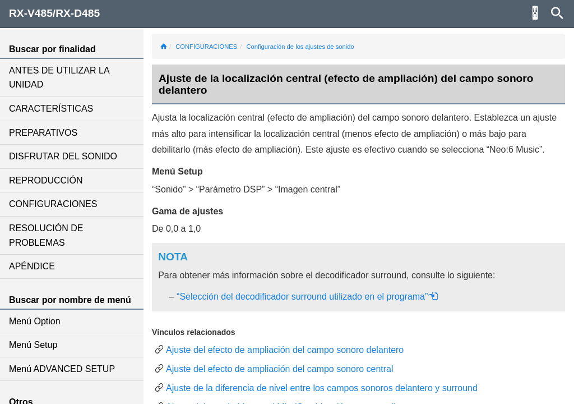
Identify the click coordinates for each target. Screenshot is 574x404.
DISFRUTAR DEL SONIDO (63, 156)
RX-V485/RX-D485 (54, 13)
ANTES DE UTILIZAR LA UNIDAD (59, 78)
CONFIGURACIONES (53, 204)
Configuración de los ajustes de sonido (300, 46)
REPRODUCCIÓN (46, 180)
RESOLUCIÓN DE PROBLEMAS (46, 235)
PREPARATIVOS (43, 132)
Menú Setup (33, 345)
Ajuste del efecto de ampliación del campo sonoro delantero (285, 350)
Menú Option (35, 321)
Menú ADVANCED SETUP (62, 369)
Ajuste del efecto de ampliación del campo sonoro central (280, 369)
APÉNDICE (32, 266)
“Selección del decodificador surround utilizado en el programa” (307, 296)
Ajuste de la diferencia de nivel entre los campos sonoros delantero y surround (322, 388)
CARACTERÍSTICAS (51, 108)
